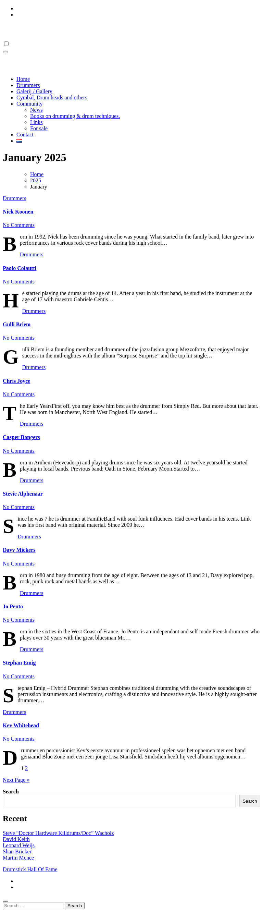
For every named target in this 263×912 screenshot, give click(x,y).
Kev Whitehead (21, 725)
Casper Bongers (21, 437)
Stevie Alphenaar (23, 494)
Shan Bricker (17, 851)
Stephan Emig (19, 663)
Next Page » (16, 780)
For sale (39, 128)
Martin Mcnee (18, 858)
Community (29, 104)
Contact (25, 134)
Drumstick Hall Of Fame (54, 29)
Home (23, 79)
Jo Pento (13, 606)
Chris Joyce (16, 381)
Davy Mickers (19, 550)
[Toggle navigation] (5, 52)
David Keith (16, 839)
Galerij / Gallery (34, 91)
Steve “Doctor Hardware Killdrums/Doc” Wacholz (58, 833)
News (36, 110)
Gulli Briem (16, 324)
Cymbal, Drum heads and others (51, 97)
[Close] (5, 901)
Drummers (28, 85)
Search (11, 791)
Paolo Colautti (19, 268)
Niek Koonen (18, 212)
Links (36, 122)
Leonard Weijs (19, 845)
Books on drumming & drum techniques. (75, 116)
